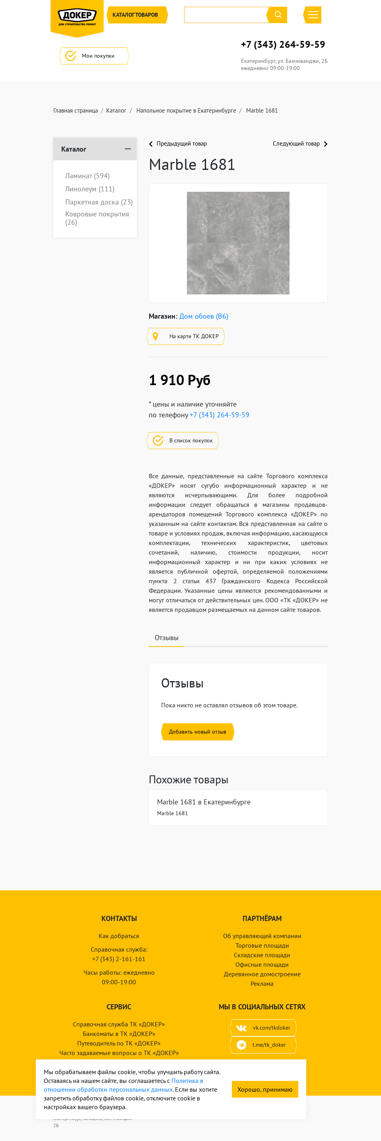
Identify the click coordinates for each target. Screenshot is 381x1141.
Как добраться (119, 936)
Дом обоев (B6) (203, 316)
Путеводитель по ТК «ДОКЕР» (119, 1043)
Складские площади (262, 955)
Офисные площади (262, 964)
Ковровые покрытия (97, 218)
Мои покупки (94, 56)
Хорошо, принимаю (265, 1089)
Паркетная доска (99, 202)
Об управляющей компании (262, 936)
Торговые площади (262, 945)
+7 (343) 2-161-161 (119, 959)
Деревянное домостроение (262, 974)
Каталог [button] (137, 15)
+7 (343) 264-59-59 (283, 44)
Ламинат (87, 175)
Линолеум (90, 189)
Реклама (262, 983)
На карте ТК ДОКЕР (186, 336)
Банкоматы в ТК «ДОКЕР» (119, 1034)
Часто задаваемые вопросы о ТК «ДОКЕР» (119, 1053)
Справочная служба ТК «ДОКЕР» (119, 1024)
